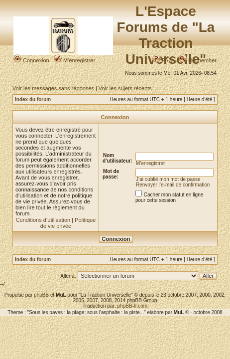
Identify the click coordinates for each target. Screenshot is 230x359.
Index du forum (33, 99)
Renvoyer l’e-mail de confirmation (173, 184)
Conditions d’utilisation (43, 220)
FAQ (162, 60)
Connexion (31, 60)
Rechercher (198, 60)
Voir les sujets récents (125, 88)
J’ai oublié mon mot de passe (168, 179)
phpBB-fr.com (132, 306)
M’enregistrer (74, 60)
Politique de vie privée (68, 223)
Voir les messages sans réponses (53, 88)
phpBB (41, 295)
